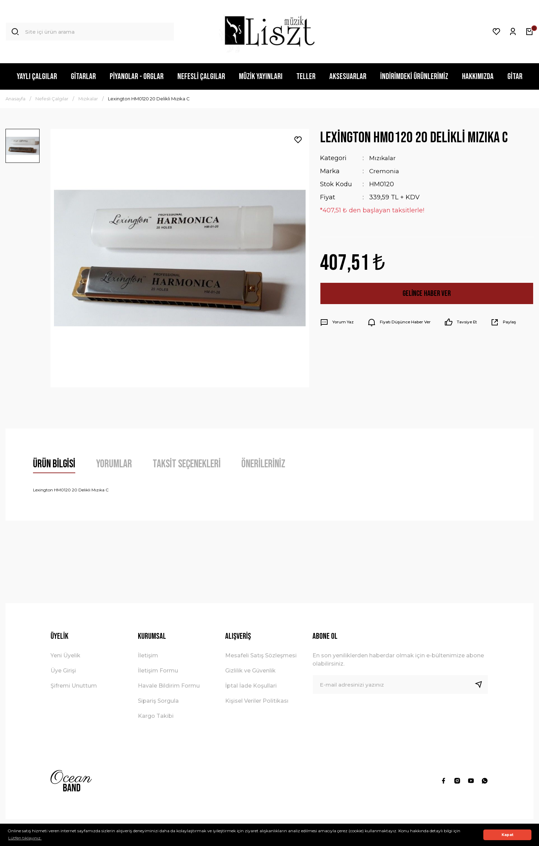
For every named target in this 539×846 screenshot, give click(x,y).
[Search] (90, 31)
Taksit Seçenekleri (187, 464)
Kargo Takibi (156, 716)
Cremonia (384, 171)
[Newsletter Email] (400, 684)
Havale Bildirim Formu (169, 685)
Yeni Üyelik (65, 655)
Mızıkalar (383, 158)
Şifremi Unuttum (74, 685)
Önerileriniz (263, 464)
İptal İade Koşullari (251, 685)
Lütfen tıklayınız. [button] (25, 838)
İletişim (148, 655)
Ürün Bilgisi (54, 464)
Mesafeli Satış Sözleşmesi (261, 655)
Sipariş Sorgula (158, 701)
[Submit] (481, 684)
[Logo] (269, 31)
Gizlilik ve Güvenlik (250, 670)
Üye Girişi (63, 670)
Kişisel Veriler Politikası (256, 701)
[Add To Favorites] (298, 140)
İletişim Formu (158, 670)
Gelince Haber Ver (426, 293)
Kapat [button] (508, 835)
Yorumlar (114, 464)
